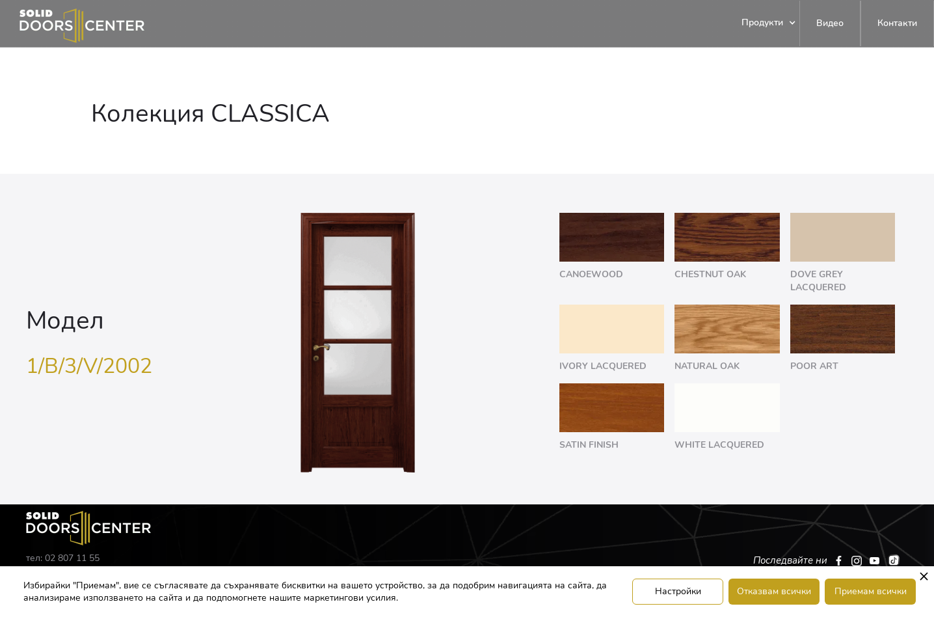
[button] (762, 23)
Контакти (897, 23)
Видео (830, 23)
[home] (72, 23)
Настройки (678, 591)
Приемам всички (870, 591)
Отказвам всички (774, 591)
